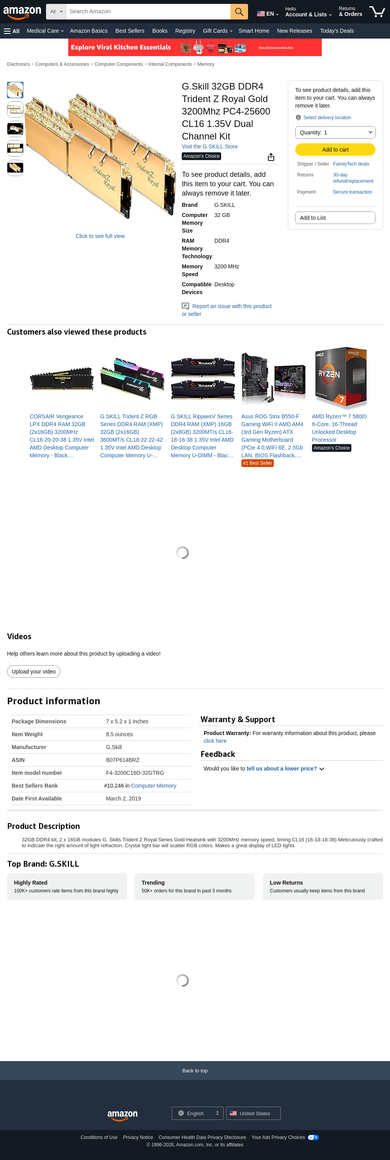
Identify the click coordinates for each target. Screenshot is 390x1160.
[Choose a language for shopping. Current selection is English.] (192, 1113)
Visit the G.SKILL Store (210, 146)
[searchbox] (148, 11)
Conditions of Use (99, 1137)
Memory (205, 64)
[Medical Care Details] (62, 31)
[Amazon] (23, 11)
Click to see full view (100, 236)
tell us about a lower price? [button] (285, 768)
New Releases (294, 31)
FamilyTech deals (351, 164)
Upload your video (34, 671)
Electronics (18, 64)
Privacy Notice (138, 1137)
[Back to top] (195, 1078)
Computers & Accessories (62, 64)
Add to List (313, 218)
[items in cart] (377, 11)
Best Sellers (130, 31)
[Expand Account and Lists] (330, 15)
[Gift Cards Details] (231, 31)
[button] (11, 31)
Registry (185, 31)
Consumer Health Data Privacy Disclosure (202, 1137)
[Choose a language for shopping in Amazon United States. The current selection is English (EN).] (264, 12)
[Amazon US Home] (122, 1117)
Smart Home (254, 31)
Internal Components (170, 64)
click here (215, 741)
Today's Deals (337, 31)
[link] (62, 436)
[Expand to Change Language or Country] (277, 15)
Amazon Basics (88, 31)
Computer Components (118, 64)
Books (160, 31)
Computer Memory (153, 786)
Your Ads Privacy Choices (278, 1137)
